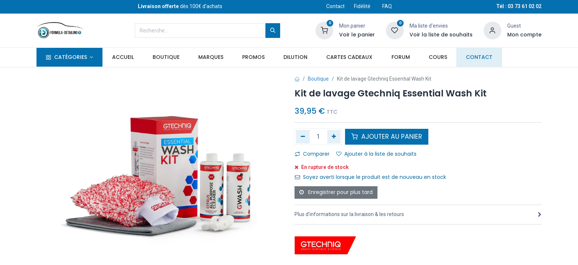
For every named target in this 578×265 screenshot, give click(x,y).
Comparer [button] (312, 154)
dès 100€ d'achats (180, 6)
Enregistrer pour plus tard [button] (336, 192)
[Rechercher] (272, 30)
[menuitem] (122, 57)
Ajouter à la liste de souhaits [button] (376, 154)
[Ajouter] (334, 136)
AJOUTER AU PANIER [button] (386, 136)
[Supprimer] (303, 136)
